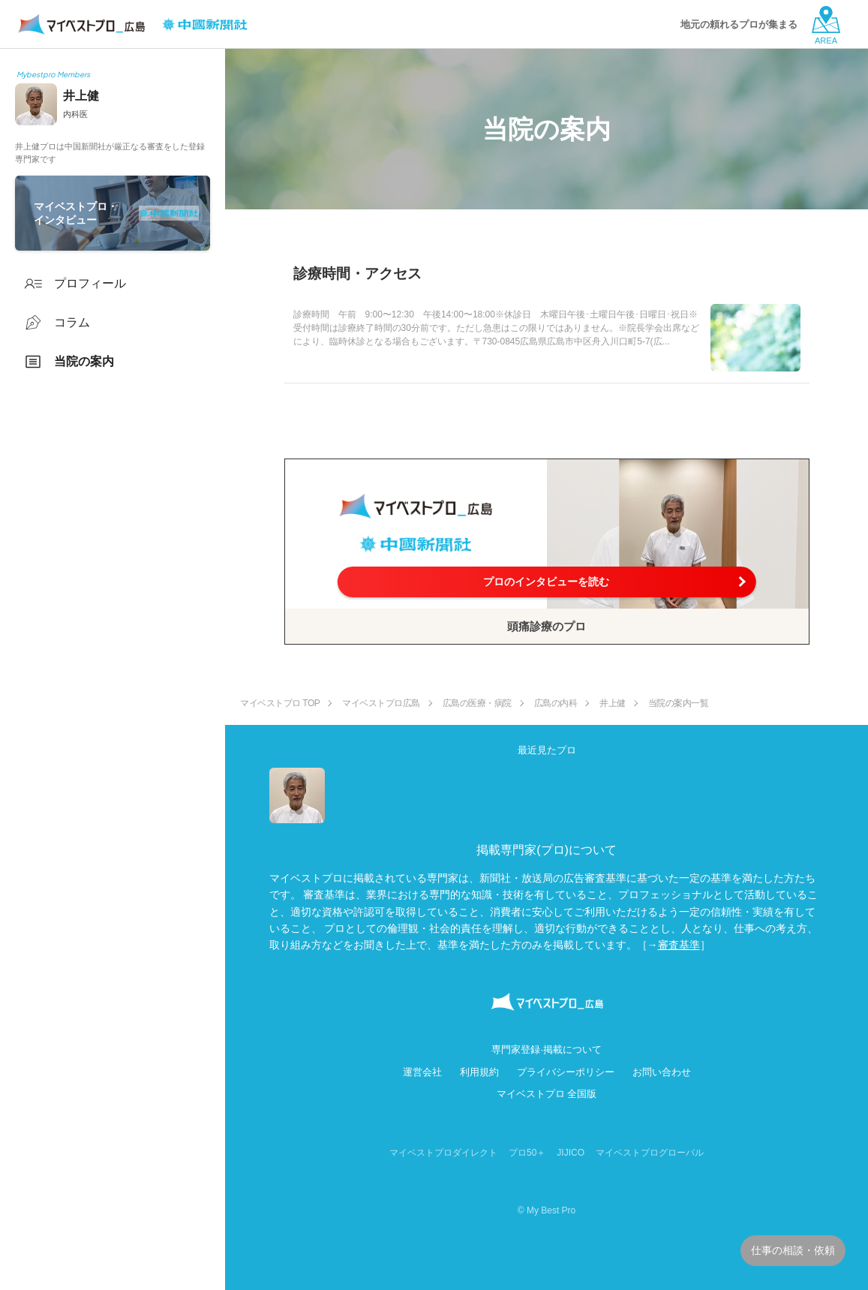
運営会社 (422, 1072)
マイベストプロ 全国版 (547, 1093)
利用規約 (479, 1072)
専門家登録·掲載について (546, 1049)
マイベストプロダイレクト (443, 1152)
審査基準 (679, 945)
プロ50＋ (527, 1152)
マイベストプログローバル (650, 1152)
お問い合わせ (661, 1072)
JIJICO (570, 1152)
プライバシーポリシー (565, 1072)
